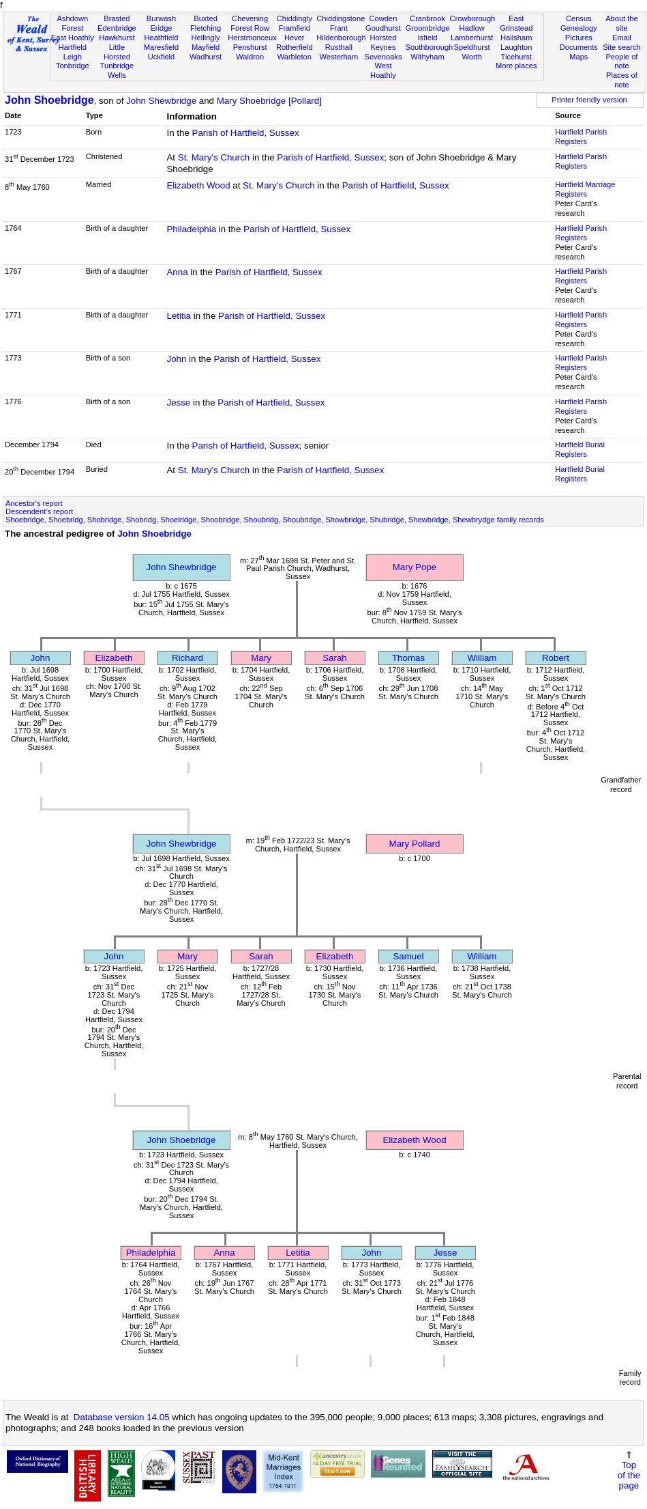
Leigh (72, 57)
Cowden (383, 18)
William (482, 658)
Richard (187, 658)
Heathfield (161, 37)
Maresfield (161, 47)
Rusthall (338, 47)
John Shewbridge (161, 101)
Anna (176, 272)
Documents (579, 47)
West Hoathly (383, 70)
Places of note (621, 80)
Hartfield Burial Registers (580, 449)
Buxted (205, 18)
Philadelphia (191, 229)
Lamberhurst (472, 37)
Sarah (334, 658)
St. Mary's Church (214, 157)
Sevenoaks (383, 57)
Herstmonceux (252, 37)
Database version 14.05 (122, 1417)
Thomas (408, 658)
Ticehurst (516, 57)
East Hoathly (72, 37)
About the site (621, 23)
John (176, 359)
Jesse (178, 402)
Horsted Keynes (383, 42)
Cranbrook (427, 18)
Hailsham (516, 37)
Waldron (250, 57)
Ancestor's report (34, 503)
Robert (555, 658)
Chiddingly (294, 18)
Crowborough (473, 18)
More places (516, 65)
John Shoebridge (49, 100)
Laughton (516, 47)
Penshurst (250, 47)
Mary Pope (414, 567)
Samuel (408, 956)
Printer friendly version (589, 100)
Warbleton (294, 57)
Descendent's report (39, 511)
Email (621, 37)
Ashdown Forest (72, 23)
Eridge (161, 28)
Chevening (250, 18)
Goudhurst (383, 28)
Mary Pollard (414, 843)
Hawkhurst (116, 37)
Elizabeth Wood (198, 185)
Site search (622, 47)
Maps (578, 57)
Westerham (339, 57)
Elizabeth (114, 658)
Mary (261, 658)
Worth (471, 57)
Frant (339, 28)
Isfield (428, 37)
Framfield (294, 28)
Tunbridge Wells (117, 70)
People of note (621, 61)
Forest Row (249, 28)
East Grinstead (516, 23)
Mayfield (206, 47)
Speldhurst (472, 47)
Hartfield (73, 47)
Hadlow (472, 28)
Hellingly (206, 37)
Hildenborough (340, 37)
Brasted (117, 18)
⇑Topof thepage (629, 1470)
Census (579, 18)
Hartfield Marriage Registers (585, 189)
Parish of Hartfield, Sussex (245, 133)
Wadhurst (206, 57)
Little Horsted (117, 52)
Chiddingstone (340, 18)
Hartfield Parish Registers (581, 136)
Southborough (429, 47)
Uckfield (161, 57)
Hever (294, 37)
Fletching (205, 28)
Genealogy (578, 28)
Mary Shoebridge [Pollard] (269, 101)
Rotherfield (294, 47)
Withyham (427, 57)
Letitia (178, 316)
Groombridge (428, 28)
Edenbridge (116, 28)
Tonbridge (72, 65)
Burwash (161, 18)
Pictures (578, 37)
